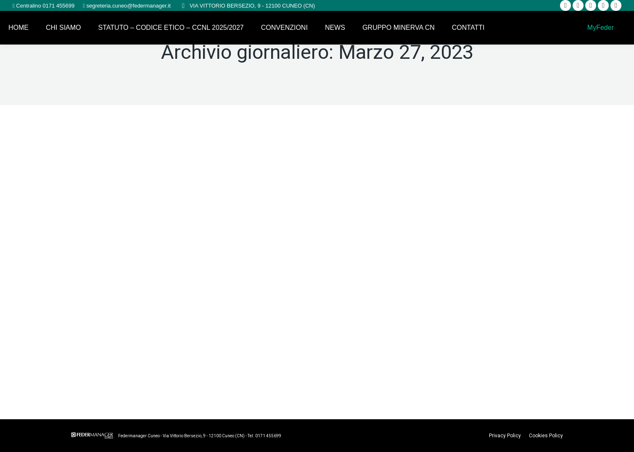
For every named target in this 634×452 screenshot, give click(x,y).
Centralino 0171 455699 (44, 6)
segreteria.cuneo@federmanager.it (128, 6)
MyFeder (599, 27)
